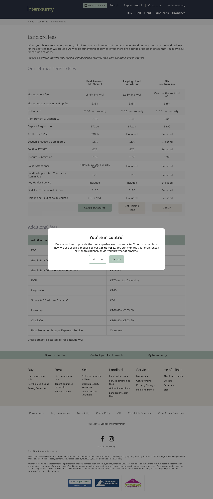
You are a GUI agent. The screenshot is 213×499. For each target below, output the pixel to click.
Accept (116, 259)
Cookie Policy (107, 247)
